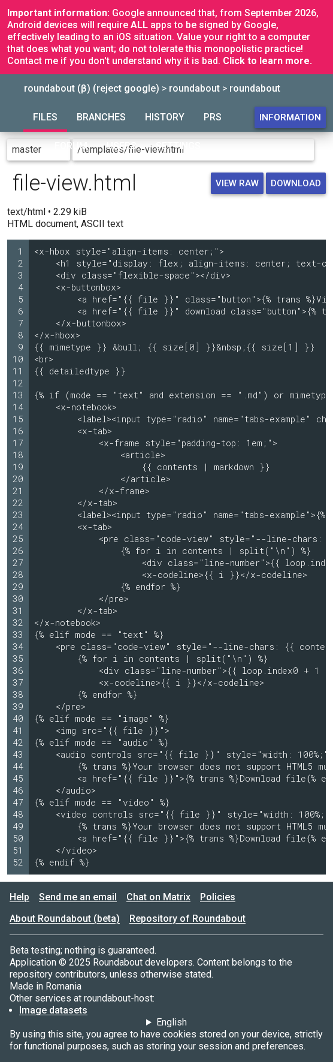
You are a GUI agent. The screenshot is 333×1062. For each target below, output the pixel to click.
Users (122, 146)
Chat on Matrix (158, 897)
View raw (237, 183)
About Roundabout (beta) (65, 918)
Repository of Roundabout (187, 918)
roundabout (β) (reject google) (91, 88)
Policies (217, 897)
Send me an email (78, 897)
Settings (178, 146)
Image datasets (53, 1010)
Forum (71, 146)
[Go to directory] (321, 150)
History (164, 117)
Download (296, 183)
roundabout (194, 88)
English (171, 1022)
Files (45, 117)
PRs (213, 117)
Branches (101, 117)
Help (19, 897)
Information (290, 117)
